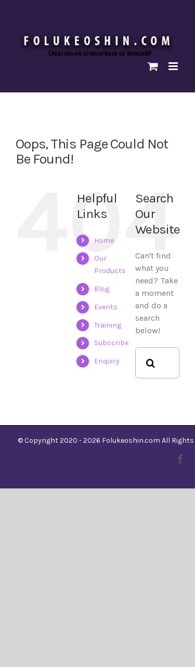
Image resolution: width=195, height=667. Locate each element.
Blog (101, 288)
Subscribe (111, 342)
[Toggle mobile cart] (153, 66)
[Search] (150, 362)
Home (104, 240)
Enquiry (107, 361)
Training (107, 325)
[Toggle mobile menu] (173, 66)
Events (106, 307)
